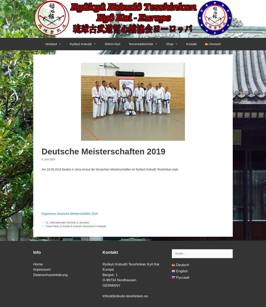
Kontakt (191, 44)
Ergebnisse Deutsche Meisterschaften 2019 (70, 213)
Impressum (42, 269)
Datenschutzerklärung (50, 275)
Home (38, 264)
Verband (55, 44)
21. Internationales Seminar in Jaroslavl (67, 222)
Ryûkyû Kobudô (85, 44)
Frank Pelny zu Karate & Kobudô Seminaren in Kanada (76, 226)
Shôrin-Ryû (112, 44)
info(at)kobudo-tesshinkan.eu (125, 296)
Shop (174, 44)
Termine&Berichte (145, 44)
